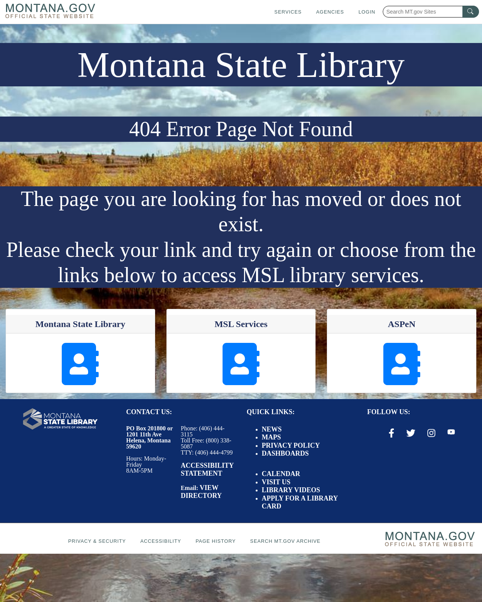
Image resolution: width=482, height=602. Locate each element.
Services (288, 12)
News (272, 429)
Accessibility (160, 541)
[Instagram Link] (431, 433)
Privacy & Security (97, 541)
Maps (271, 437)
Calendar (281, 474)
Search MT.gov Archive (285, 541)
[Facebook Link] (391, 433)
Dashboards (285, 453)
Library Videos (291, 490)
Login (366, 12)
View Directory (201, 492)
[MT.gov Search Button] (470, 12)
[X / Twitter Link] (410, 433)
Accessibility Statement (207, 470)
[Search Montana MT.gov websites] (431, 12)
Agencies (330, 12)
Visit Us (276, 482)
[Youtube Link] (451, 432)
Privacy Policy (291, 445)
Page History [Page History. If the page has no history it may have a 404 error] (215, 541)
